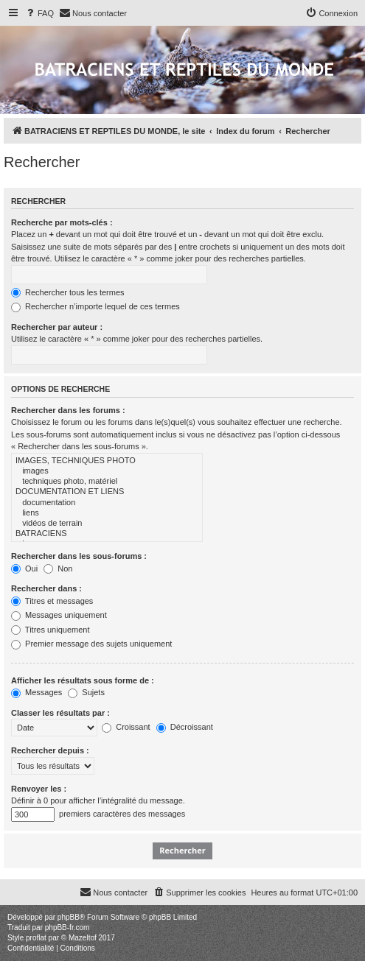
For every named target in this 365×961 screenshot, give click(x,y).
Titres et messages (52, 600)
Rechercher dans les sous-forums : (79, 556)
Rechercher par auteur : (56, 327)
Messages (36, 692)
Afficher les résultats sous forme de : (82, 680)
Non (58, 568)
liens (107, 513)
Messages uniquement (59, 614)
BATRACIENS (107, 534)
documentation (107, 503)
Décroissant (184, 726)
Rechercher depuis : (50, 750)
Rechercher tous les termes (68, 292)
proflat (36, 938)
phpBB (69, 917)
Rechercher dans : (46, 588)
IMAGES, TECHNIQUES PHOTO (107, 461)
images (107, 471)
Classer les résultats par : (60, 712)
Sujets (86, 692)
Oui (24, 568)
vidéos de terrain (107, 523)
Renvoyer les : (38, 788)
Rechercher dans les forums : (68, 410)
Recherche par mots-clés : (62, 222)
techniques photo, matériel (107, 481)
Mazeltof (83, 938)
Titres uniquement (50, 629)
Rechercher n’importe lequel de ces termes (95, 306)
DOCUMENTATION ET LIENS (107, 492)
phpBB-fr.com (67, 927)
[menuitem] (39, 13)
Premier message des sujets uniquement (91, 643)
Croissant (126, 726)
